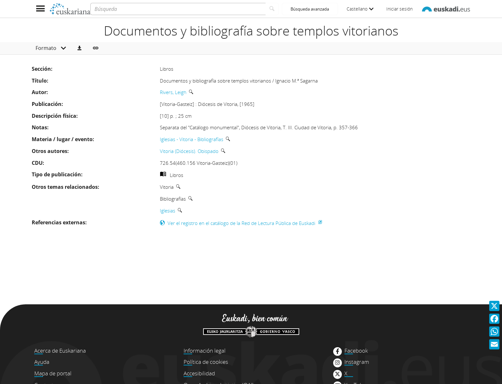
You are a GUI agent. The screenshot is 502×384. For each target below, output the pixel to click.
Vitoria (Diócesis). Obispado (189, 151)
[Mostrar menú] (40, 9)
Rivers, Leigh (173, 92)
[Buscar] (272, 9)
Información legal (205, 350)
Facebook (356, 351)
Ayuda (41, 361)
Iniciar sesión (399, 9)
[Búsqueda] (178, 9)
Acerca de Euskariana (60, 350)
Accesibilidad (199, 373)
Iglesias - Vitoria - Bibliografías (191, 139)
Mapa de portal (52, 373)
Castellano (360, 9)
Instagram (356, 362)
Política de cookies (206, 361)
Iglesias (167, 210)
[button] (79, 48)
